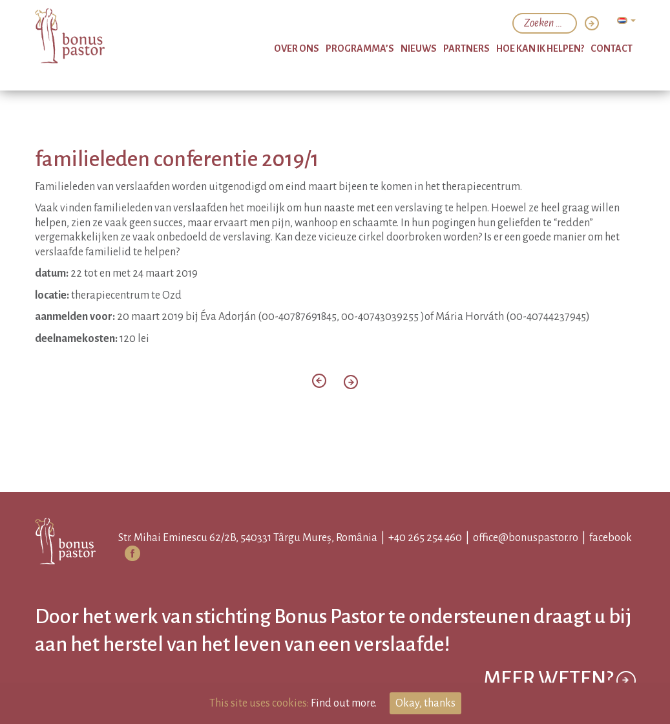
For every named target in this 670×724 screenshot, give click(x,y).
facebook (610, 538)
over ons (296, 48)
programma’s (360, 48)
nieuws (419, 48)
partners (466, 48)
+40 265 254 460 (425, 538)
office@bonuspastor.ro (525, 538)
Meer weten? (559, 680)
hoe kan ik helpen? (540, 48)
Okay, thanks (425, 703)
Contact (612, 48)
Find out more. (344, 703)
